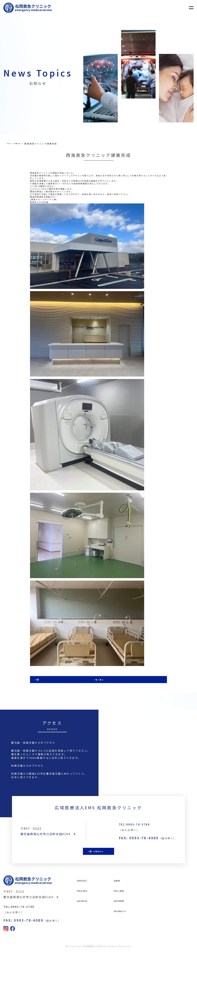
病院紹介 (92, 907)
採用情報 (129, 931)
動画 (126, 907)
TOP (9, 143)
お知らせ (21, 143)
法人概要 (129, 919)
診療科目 (92, 931)
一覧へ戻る (98, 697)
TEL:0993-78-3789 (143, 851)
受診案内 (92, 919)
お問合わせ (98, 881)
